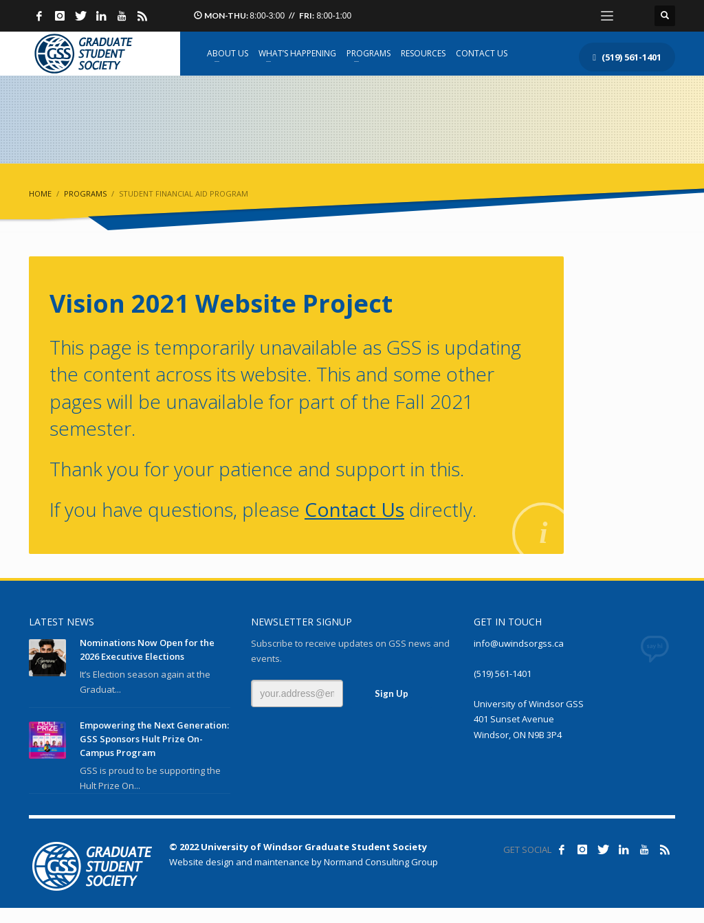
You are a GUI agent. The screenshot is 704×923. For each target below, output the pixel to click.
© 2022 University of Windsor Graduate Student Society (298, 847)
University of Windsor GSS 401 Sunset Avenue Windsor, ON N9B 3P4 (529, 719)
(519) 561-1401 (502, 673)
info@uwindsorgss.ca (519, 643)
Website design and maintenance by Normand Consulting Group (303, 862)
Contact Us (354, 509)
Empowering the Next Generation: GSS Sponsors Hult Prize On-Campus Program (154, 739)
